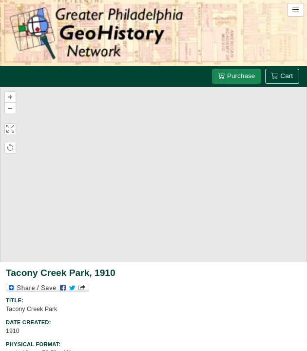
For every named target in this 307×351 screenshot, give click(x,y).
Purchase (236, 75)
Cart (282, 75)
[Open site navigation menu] (295, 10)
